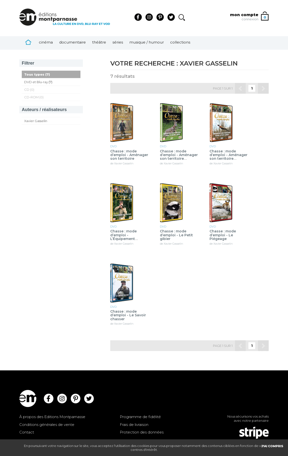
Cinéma (46, 42)
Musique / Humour (146, 42)
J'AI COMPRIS (272, 446)
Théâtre (99, 42)
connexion (250, 19)
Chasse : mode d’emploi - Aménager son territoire (129, 155)
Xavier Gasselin (35, 121)
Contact (26, 432)
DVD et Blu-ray (36, 82)
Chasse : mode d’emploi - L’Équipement (124, 235)
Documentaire (72, 42)
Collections (180, 42)
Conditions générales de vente (46, 424)
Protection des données (142, 432)
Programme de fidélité (140, 416)
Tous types (34, 74)
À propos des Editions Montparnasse (52, 416)
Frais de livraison (134, 424)
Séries (117, 42)
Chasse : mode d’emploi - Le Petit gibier (176, 235)
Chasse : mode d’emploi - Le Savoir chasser (128, 315)
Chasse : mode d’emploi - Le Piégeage (223, 235)
